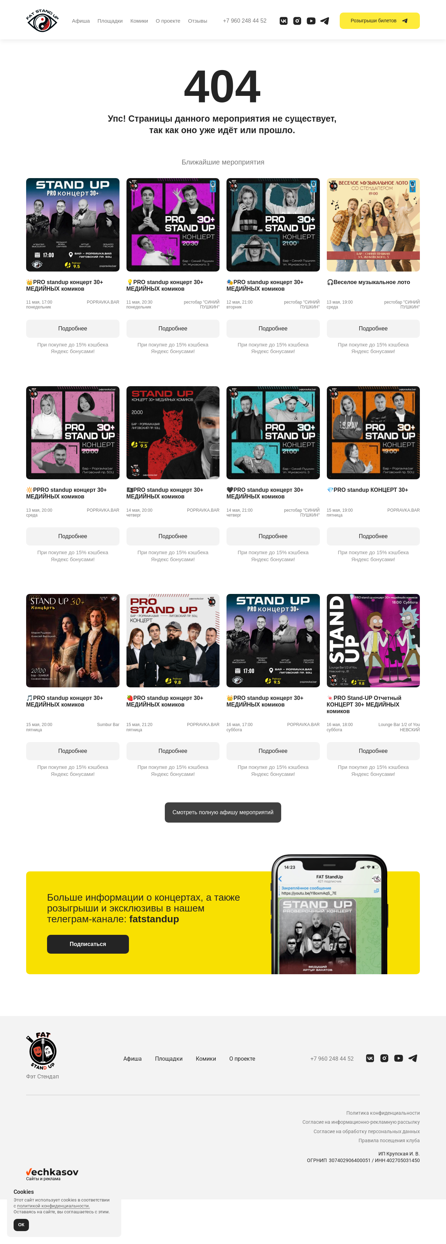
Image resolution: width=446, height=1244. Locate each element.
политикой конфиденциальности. (53, 1205)
